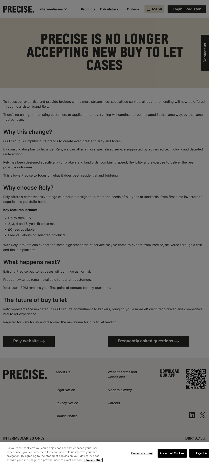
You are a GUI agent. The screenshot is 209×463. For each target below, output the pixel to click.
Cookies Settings (142, 455)
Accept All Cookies (172, 455)
